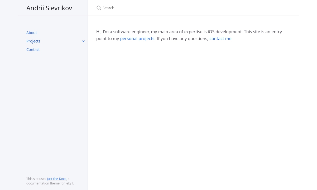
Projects (33, 41)
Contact (33, 49)
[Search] (158, 8)
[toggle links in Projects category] (83, 41)
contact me (220, 38)
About (31, 32)
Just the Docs (56, 179)
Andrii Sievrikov (49, 7)
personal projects (137, 38)
